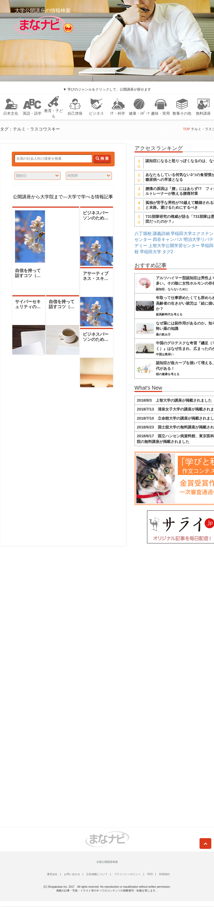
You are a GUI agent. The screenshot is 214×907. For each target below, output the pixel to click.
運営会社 (52, 874)
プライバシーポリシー (127, 874)
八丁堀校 (143, 233)
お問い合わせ (72, 874)
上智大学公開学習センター (174, 245)
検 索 (102, 158)
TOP (186, 129)
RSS (150, 874)
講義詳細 (161, 233)
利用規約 (164, 874)
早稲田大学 (150, 251)
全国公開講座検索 (107, 861)
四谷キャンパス (168, 239)
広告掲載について (97, 874)
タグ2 (167, 251)
